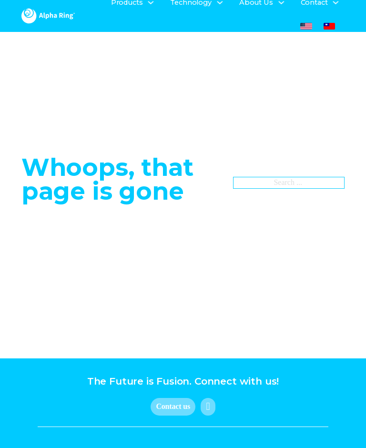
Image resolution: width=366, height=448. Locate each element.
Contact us (173, 406)
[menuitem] (306, 26)
